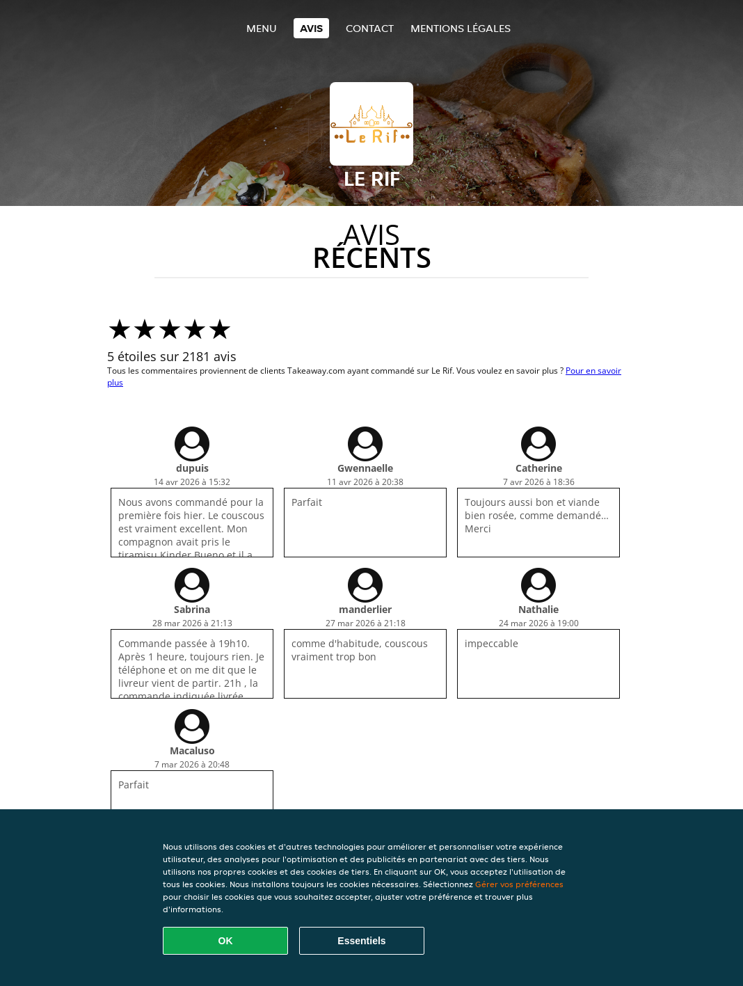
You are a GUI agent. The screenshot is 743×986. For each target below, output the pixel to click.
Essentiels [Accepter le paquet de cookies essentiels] (361, 940)
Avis (311, 28)
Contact (370, 28)
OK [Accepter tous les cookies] (225, 940)
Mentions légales (460, 28)
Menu (261, 28)
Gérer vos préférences (519, 884)
